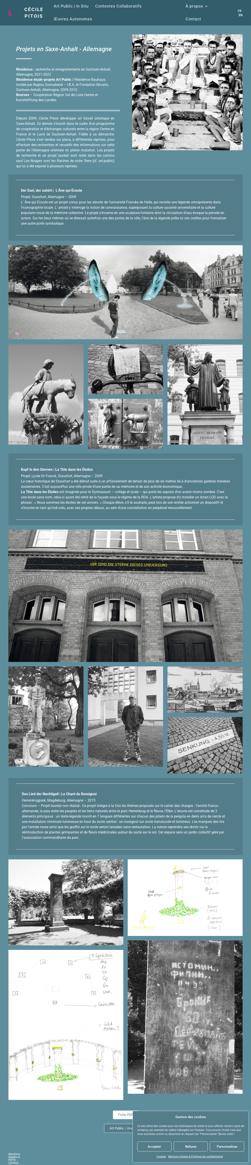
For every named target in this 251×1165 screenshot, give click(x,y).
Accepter (154, 1147)
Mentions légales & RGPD (24, 1155)
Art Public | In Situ (70, 6)
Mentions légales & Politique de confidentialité (195, 1156)
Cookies (161, 1156)
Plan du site (70, 1155)
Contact (193, 19)
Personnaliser (227, 1147)
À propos (196, 6)
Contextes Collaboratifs (118, 6)
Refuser (190, 1147)
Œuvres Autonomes (72, 19)
